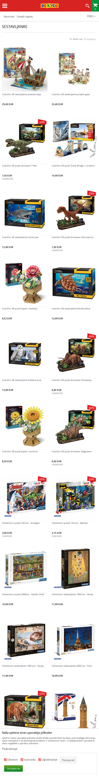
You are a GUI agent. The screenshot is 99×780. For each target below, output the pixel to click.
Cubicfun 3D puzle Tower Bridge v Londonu (73, 165)
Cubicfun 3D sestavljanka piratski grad (71, 94)
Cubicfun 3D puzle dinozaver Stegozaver (72, 451)
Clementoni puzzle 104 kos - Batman (70, 523)
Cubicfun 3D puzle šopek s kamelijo (19, 308)
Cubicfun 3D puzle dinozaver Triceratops (72, 380)
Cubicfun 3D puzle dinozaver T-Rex (19, 165)
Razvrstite (9, 16)
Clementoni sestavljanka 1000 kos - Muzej (72, 594)
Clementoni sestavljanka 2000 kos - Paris (72, 666)
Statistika (30, 759)
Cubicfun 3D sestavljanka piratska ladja (21, 94)
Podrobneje (9, 749)
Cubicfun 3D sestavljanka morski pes (20, 237)
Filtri (91, 16)
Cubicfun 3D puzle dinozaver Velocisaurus (72, 237)
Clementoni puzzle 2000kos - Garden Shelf (23, 594)
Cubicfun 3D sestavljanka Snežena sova (21, 380)
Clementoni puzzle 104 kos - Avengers (21, 523)
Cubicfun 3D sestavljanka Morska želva (71, 308)
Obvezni (12, 759)
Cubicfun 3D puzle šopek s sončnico (20, 451)
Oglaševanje (49, 759)
